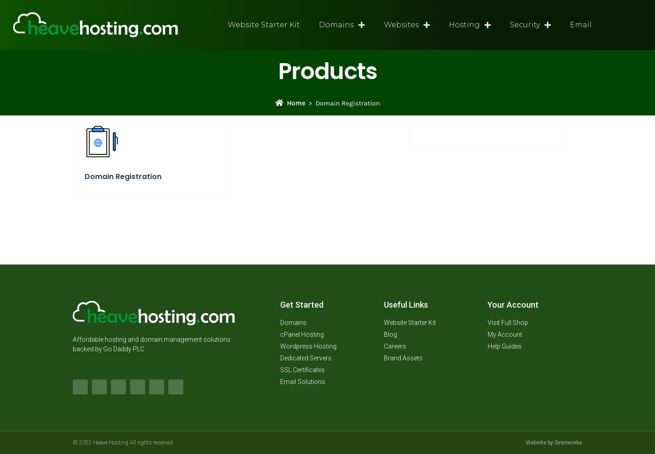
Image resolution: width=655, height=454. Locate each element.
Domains (342, 25)
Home (290, 103)
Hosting (470, 25)
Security (530, 25)
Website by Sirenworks (554, 442)
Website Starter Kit (264, 24)
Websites (407, 25)
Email (581, 24)
